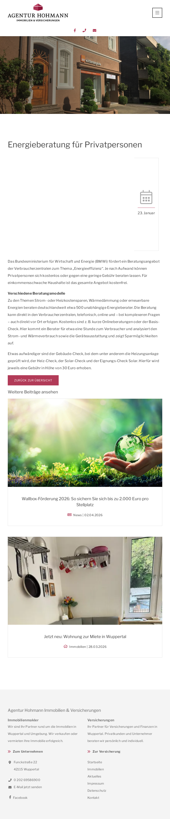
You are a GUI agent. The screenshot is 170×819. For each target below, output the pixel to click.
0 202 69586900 (24, 780)
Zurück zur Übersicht (33, 380)
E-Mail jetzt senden (25, 787)
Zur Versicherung (107, 751)
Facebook (18, 797)
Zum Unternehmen (28, 751)
